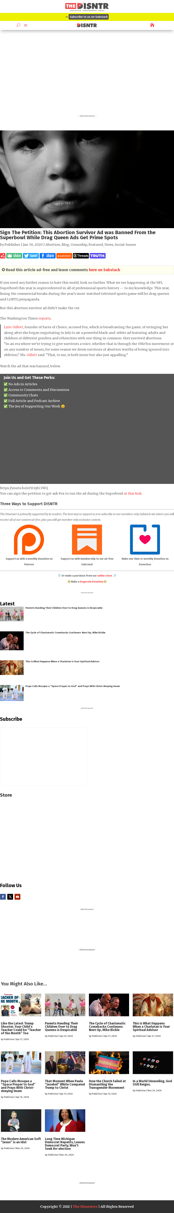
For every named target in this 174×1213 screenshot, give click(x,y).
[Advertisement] (87, 78)
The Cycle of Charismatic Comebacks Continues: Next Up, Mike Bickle (65, 632)
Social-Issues (125, 244)
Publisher (12, 244)
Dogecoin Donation (91, 581)
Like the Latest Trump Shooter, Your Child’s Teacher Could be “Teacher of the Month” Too (21, 1028)
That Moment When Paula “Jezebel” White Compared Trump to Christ (65, 1084)
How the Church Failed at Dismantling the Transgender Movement (107, 1084)
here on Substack (104, 269)
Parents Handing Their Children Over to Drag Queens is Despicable (64, 607)
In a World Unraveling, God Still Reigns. (152, 1082)
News (109, 244)
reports (45, 318)
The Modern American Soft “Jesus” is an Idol (21, 1140)
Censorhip (79, 244)
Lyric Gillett (13, 327)
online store (104, 575)
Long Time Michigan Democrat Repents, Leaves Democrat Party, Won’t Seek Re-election (65, 1144)
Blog (65, 244)
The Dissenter (85, 1206)
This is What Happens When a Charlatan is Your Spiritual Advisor (62, 661)
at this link (133, 493)
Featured (96, 244)
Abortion (52, 244)
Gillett (32, 355)
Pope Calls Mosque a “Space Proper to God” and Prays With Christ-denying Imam (72, 686)
